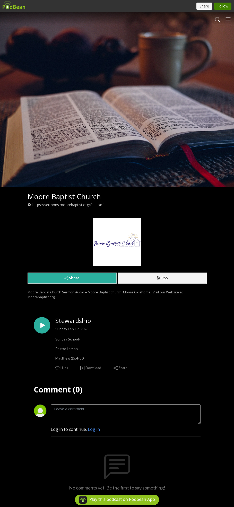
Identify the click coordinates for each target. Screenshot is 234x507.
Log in (94, 429)
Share (72, 277)
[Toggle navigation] (228, 19)
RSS (162, 277)
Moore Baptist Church (64, 196)
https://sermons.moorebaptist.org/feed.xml (66, 204)
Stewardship (73, 321)
